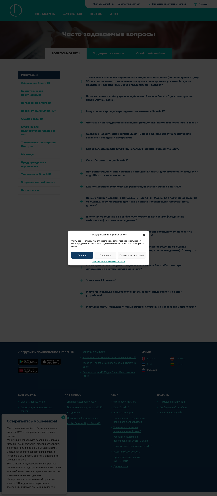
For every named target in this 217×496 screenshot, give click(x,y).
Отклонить (105, 255)
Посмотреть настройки (131, 255)
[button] (144, 234)
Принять (82, 255)
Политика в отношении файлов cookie (108, 261)
